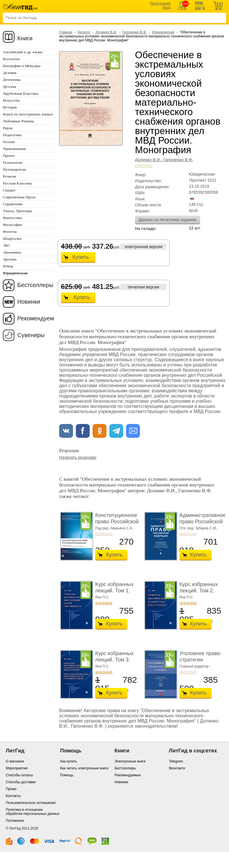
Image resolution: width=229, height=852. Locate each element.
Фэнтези (10, 231)
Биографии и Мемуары (21, 66)
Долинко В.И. (106, 32)
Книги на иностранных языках (28, 114)
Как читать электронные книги (84, 768)
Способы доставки (21, 782)
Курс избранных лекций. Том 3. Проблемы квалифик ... (114, 663)
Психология (12, 162)
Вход (166, 7)
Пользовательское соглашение (31, 803)
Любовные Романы (18, 121)
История (10, 107)
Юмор (8, 266)
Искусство (11, 100)
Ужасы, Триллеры (17, 211)
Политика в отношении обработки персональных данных (32, 812)
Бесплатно (11, 59)
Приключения (14, 149)
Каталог (84, 32)
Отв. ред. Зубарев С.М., (198, 528)
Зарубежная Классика (20, 93)
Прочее (9, 155)
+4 (147, 166)
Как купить (68, 761)
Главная (65, 32)
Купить (80, 257)
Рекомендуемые (127, 775)
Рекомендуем (35, 318)
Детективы (11, 79)
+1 (136, 166)
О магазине (15, 761)
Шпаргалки (12, 238)
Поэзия (9, 142)
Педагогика (12, 135)
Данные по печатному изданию (167, 219)
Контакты (13, 796)
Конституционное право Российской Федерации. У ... (117, 521)
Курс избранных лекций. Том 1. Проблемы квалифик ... (114, 593)
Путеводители (14, 169)
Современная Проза (19, 197)
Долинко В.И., (149, 159)
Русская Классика (17, 183)
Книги (25, 38)
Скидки (9, 190)
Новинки (28, 301)
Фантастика (12, 218)
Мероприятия (16, 768)
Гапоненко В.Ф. (134, 32)
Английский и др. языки (22, 52)
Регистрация (160, 3)
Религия (9, 176)
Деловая (9, 73)
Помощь (67, 775)
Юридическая (163, 32)
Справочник (13, 204)
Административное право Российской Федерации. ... (202, 521)
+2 (140, 166)
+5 (150, 166)
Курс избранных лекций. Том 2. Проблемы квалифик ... (198, 593)
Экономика (12, 252)
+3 (143, 166)
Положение (15, 821)
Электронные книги (130, 761)
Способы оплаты (19, 775)
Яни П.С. (102, 597)
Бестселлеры (35, 285)
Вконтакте (177, 768)
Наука (8, 128)
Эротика (9, 259)
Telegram (176, 761)
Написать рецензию (77, 457)
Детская (9, 86)
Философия (12, 224)
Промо (11, 789)
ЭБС (6, 245)
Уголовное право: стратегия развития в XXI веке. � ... (200, 663)
